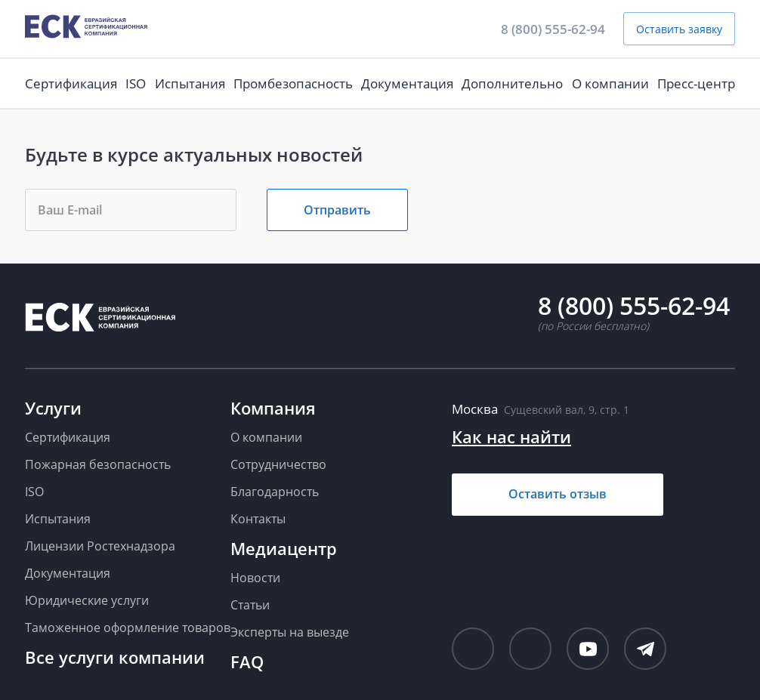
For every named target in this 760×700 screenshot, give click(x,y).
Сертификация (71, 83)
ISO (135, 83)
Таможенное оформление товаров (127, 627)
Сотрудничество (278, 464)
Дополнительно (512, 83)
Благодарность (274, 492)
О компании (610, 83)
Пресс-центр (696, 83)
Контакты (258, 519)
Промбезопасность (293, 83)
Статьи (250, 605)
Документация (407, 83)
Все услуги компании (115, 657)
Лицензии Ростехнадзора (100, 546)
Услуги (53, 407)
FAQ (247, 661)
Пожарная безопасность (98, 464)
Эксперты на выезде (289, 632)
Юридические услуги (87, 600)
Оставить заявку (679, 29)
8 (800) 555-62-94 (553, 29)
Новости (255, 578)
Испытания (190, 83)
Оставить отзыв (557, 494)
